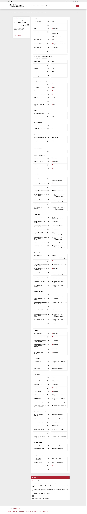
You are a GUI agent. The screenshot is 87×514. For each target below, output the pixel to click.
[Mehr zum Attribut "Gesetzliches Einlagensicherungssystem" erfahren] (48, 137)
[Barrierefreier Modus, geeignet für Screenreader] (74, 1)
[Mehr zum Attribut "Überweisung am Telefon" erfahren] (48, 388)
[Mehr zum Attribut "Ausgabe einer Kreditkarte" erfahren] (48, 47)
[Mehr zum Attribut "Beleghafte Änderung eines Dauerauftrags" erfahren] (48, 422)
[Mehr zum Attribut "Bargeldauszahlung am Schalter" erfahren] (48, 448)
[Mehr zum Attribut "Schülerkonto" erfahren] (48, 91)
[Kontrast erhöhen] (70, 1)
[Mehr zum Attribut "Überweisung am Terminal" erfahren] (48, 384)
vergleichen (18, 35)
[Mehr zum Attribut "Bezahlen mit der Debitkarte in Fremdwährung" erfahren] (48, 207)
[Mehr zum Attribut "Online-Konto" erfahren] (48, 51)
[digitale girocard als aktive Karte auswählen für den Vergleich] (52, 33)
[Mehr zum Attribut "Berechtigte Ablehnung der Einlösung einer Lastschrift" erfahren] (48, 436)
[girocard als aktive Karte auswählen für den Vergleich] (52, 31)
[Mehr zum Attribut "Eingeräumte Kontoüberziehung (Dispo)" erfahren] (48, 25)
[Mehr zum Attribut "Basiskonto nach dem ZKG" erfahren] (48, 61)
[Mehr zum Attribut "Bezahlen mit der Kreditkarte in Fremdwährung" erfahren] (48, 352)
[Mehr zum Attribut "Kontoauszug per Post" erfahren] (48, 361)
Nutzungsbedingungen (44, 511)
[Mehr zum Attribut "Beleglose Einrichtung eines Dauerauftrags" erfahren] (48, 418)
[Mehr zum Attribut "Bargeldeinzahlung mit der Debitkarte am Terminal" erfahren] (48, 183)
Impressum (15, 511)
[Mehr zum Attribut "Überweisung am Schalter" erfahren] (48, 381)
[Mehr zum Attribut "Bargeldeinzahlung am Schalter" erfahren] (48, 445)
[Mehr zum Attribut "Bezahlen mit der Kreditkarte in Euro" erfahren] (48, 349)
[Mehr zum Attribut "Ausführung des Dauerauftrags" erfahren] (48, 429)
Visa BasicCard (55, 35)
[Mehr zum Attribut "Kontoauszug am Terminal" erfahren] (48, 365)
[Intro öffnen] (78, 1)
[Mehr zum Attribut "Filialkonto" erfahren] (48, 65)
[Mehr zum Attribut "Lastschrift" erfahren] (48, 433)
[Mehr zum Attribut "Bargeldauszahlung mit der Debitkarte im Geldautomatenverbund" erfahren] (48, 190)
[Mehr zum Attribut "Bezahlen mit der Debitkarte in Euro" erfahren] (48, 204)
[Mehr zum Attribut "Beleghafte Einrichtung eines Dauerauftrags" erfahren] (48, 414)
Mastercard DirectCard (56, 36)
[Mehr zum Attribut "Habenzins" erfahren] (48, 28)
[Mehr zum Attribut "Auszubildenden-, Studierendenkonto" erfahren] (48, 94)
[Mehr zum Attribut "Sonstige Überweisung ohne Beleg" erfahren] (48, 391)
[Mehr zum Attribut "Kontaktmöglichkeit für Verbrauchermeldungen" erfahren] (48, 458)
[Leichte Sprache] (76, 1)
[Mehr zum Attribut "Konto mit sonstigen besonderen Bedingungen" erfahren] (48, 104)
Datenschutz (21, 511)
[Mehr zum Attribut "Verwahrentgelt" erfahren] (48, 168)
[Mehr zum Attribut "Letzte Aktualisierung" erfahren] (48, 469)
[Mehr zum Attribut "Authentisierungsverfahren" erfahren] (48, 75)
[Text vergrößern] (72, 1)
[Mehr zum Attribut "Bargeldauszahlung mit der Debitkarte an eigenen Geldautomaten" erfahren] (48, 187)
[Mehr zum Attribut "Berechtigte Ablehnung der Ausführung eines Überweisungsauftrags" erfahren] (48, 405)
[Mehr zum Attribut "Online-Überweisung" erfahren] (48, 377)
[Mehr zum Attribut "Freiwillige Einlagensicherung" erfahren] (48, 141)
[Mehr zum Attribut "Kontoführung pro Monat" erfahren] (48, 21)
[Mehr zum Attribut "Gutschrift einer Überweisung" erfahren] (48, 402)
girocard (54, 31)
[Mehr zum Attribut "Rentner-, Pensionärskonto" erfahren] (48, 101)
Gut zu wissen (31, 5)
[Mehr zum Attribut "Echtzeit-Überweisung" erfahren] (48, 398)
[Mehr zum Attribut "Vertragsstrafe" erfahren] (48, 466)
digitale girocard (55, 33)
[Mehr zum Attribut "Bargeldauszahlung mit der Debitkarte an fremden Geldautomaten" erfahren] (48, 194)
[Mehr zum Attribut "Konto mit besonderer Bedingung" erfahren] (48, 84)
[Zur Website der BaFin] (10, 1)
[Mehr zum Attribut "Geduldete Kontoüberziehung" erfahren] (48, 161)
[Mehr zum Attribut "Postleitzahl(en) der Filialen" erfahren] (48, 117)
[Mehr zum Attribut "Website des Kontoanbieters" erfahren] (48, 462)
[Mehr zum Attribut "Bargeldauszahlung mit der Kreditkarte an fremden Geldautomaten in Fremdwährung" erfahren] (48, 344)
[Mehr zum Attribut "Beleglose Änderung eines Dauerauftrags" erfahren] (48, 426)
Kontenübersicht (40, 5)
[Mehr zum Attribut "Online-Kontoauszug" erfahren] (48, 368)
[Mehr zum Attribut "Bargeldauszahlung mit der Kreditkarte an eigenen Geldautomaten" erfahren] (48, 337)
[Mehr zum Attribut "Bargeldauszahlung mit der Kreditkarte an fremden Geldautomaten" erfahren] (48, 340)
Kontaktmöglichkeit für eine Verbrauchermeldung (18, 31)
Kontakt (9, 511)
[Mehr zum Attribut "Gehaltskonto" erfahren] (48, 97)
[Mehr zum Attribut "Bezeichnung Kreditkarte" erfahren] (48, 44)
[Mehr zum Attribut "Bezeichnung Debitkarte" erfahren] (48, 32)
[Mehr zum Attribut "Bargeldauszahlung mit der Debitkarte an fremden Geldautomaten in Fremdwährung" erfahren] (48, 199)
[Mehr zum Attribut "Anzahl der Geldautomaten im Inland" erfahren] (48, 125)
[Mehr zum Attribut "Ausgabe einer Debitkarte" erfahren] (48, 39)
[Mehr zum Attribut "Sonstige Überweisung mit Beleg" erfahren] (48, 395)
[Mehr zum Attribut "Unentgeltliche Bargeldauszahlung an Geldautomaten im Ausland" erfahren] (48, 128)
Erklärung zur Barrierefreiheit (31, 511)
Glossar (48, 5)
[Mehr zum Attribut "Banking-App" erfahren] (48, 72)
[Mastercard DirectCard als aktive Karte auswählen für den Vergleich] (52, 36)
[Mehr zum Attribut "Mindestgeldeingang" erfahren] (48, 87)
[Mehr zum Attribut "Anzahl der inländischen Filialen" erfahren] (48, 113)
